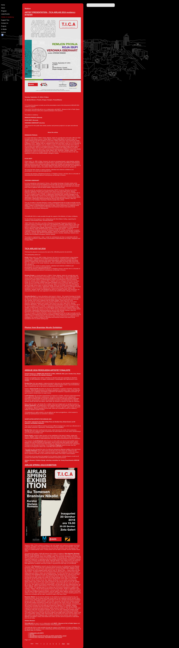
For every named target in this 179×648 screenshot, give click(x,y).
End (68, 643)
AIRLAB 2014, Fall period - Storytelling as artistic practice (45, 637)
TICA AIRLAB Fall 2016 (35, 249)
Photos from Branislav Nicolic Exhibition (43, 327)
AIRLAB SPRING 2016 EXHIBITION (40, 465)
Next (63, 643)
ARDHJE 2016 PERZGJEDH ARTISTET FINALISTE (47, 370)
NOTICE (31, 634)
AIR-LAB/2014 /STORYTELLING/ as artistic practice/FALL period (47, 635)
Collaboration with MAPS (36, 633)
